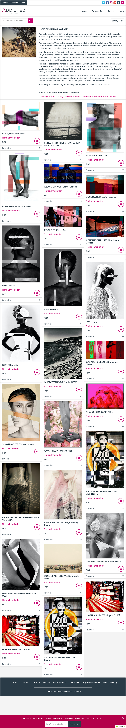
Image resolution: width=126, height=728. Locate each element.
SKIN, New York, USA (97, 155)
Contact (122, 2)
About (16, 682)
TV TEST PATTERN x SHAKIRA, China (60, 658)
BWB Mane (91, 322)
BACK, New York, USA (13, 133)
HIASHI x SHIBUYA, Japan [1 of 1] (103, 615)
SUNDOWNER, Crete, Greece (101, 197)
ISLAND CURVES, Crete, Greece (60, 186)
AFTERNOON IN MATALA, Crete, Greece (102, 241)
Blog (121, 11)
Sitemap (114, 682)
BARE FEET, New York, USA (16, 206)
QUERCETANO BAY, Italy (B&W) (60, 382)
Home (84, 11)
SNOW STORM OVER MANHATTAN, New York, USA (62, 144)
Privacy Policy (59, 682)
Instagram (111, 2)
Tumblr (118, 2)
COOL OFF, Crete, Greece (57, 230)
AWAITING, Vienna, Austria (58, 450)
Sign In (5, 3)
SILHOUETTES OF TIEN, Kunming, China (61, 523)
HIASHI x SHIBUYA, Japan (16, 649)
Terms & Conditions (41, 682)
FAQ (105, 682)
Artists (111, 11)
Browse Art (97, 11)
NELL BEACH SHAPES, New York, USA (19, 594)
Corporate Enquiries (91, 682)
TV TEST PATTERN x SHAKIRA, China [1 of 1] (102, 492)
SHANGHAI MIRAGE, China (99, 412)
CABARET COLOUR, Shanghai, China (102, 363)
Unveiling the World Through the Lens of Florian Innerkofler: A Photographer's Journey (77, 96)
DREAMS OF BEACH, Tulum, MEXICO (104, 561)
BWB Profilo (8, 285)
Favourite (21, 148)
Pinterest (114, 2)
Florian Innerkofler (11, 138)
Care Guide (74, 682)
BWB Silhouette (10, 365)
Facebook (107, 2)
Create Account (18, 3)
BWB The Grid (51, 309)
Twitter (103, 2)
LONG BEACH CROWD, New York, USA (61, 577)
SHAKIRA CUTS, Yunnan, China (18, 444)
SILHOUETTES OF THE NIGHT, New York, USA (20, 518)
